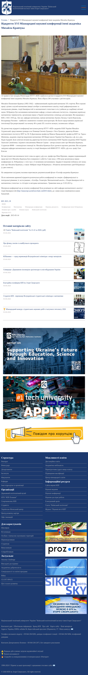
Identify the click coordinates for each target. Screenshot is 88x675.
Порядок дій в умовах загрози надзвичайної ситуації (23, 651)
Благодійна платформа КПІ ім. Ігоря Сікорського (21, 283)
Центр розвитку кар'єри (10, 513)
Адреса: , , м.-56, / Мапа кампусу (35, 629)
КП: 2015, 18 (6, 201)
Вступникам (5, 532)
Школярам (5, 528)
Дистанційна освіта (52, 461)
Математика (18, 207)
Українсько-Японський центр (12, 509)
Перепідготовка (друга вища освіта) (58, 469)
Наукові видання (51, 489)
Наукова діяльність (52, 207)
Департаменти (6, 469)
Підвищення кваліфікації (54, 473)
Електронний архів (52, 501)
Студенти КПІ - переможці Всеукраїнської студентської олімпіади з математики (33, 296)
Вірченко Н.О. (6, 212)
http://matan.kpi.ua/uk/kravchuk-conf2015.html (34, 191)
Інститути (5, 473)
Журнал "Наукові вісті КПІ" (55, 509)
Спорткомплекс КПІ (8, 501)
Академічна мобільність (54, 465)
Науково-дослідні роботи (54, 497)
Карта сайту (54, 626)
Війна (3, 576)
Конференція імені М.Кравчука (72, 207)
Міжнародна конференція (33, 207)
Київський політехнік (39, 210)
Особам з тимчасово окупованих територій (17, 536)
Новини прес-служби (9, 210)
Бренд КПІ (37, 626)
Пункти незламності (11, 654)
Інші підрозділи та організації (12, 485)
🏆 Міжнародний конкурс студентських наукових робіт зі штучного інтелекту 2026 (34, 309)
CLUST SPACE (7, 580)
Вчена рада (5, 465)
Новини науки (24, 210)
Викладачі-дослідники (9, 564)
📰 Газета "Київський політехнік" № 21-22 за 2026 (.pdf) (24, 230)
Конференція (6, 207)
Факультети (5, 477)
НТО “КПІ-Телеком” (9, 497)
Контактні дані (6, 626)
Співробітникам (7, 552)
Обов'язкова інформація (23, 626)
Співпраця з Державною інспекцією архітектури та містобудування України (31, 270)
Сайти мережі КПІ (52, 485)
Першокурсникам (8, 540)
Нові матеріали (66, 626)
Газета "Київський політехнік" (56, 505)
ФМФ (4, 204)
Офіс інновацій (7, 517)
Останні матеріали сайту (17, 226)
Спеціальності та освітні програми (14, 572)
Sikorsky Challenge (8, 560)
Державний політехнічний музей (13, 493)
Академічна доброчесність (11, 568)
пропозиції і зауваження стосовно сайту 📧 (39, 665)
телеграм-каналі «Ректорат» (38, 657)
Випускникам (6, 548)
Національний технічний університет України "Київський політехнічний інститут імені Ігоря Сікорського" (34, 8)
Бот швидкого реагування (50, 643)
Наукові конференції (53, 493)
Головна (4, 20)
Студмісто (5, 505)
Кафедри (4, 481)
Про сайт (45, 626)
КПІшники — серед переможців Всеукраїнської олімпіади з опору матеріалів (32, 256)
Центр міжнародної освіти (55, 477)
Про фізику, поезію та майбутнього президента (21, 243)
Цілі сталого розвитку (9, 584)
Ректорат (4, 461)
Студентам (5, 544)
